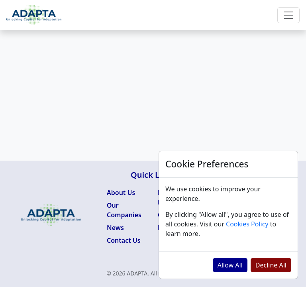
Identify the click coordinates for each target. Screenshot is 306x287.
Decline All (270, 265)
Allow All (230, 265)
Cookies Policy (247, 224)
